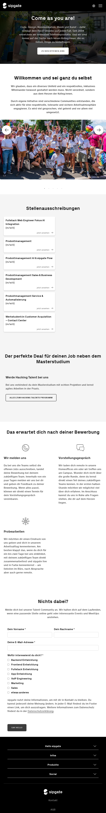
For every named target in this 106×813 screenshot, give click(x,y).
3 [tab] (53, 189)
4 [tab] (57, 189)
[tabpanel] (53, 123)
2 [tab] (48, 189)
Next (97, 129)
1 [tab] (44, 189)
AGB (53, 754)
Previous (8, 129)
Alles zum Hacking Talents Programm (31, 343)
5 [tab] (61, 189)
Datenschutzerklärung (41, 656)
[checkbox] (53, 621)
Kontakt (53, 745)
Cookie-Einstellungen (53, 782)
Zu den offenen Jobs (53, 51)
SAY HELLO (16, 673)
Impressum (53, 773)
